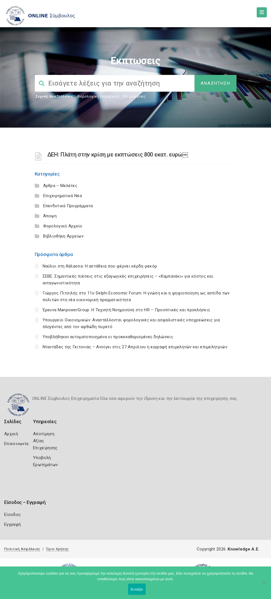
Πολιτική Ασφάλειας (22, 549)
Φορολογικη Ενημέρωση (98, 96)
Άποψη (50, 215)
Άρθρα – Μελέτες (60, 185)
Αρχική (11, 433)
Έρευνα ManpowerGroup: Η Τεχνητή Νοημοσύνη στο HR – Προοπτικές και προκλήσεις (126, 309)
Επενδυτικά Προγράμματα (68, 205)
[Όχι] (264, 585)
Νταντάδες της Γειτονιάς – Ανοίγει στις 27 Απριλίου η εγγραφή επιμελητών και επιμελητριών (135, 346)
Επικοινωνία (16, 443)
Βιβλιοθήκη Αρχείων (63, 236)
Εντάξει (137, 589)
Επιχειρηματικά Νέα (62, 195)
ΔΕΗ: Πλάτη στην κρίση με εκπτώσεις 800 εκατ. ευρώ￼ (117, 154)
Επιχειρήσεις (134, 96)
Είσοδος (12, 514)
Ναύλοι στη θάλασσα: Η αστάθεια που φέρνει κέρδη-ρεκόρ (100, 266)
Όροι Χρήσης (57, 549)
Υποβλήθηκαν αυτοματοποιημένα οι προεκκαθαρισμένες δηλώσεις (108, 336)
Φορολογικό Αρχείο (62, 226)
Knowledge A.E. (244, 549)
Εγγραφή (12, 524)
